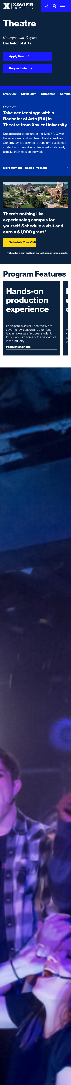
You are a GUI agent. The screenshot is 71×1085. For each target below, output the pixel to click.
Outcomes (48, 94)
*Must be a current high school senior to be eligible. (37, 252)
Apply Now (19, 56)
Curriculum (28, 94)
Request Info (20, 68)
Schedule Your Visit (22, 242)
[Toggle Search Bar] (54, 6)
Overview (9, 94)
